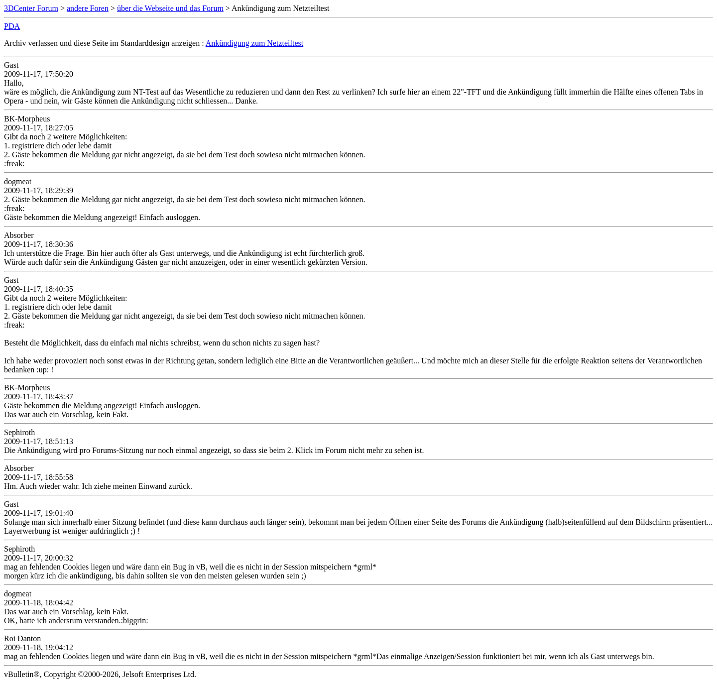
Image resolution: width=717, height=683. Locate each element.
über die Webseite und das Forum (170, 8)
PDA (12, 26)
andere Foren (88, 8)
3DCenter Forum (31, 8)
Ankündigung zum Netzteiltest (254, 43)
